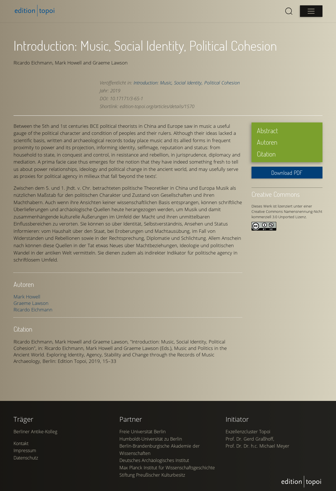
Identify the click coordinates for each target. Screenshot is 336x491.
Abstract (267, 130)
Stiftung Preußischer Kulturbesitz (152, 475)
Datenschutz (26, 458)
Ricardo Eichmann (33, 309)
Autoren (267, 142)
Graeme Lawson (31, 303)
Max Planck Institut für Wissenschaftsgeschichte (167, 468)
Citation (266, 153)
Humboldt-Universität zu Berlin (150, 439)
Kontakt (21, 443)
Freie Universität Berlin (142, 431)
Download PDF (286, 172)
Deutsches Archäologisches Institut (154, 460)
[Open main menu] (311, 11)
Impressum (25, 450)
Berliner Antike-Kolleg (35, 431)
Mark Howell (27, 296)
